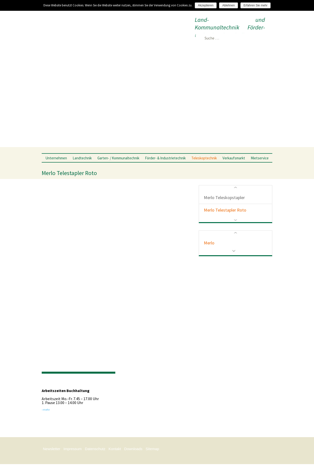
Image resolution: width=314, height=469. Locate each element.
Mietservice (260, 158)
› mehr (46, 409)
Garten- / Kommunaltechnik (118, 158)
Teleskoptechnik (204, 158)
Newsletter (51, 449)
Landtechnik (82, 158)
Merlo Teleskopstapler (224, 197)
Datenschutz (95, 449)
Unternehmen (56, 158)
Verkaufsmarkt (233, 158)
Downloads (133, 449)
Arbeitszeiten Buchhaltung (66, 390)
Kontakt (114, 449)
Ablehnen (228, 5)
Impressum (73, 449)
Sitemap (152, 449)
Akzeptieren (205, 5)
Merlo (209, 243)
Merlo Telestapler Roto (225, 210)
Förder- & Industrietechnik (165, 158)
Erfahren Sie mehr (255, 5)
